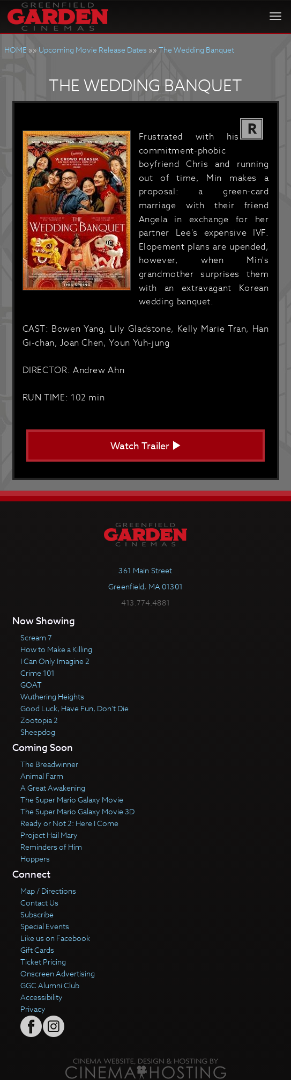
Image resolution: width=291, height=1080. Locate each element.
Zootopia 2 (39, 720)
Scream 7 (36, 637)
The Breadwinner (49, 764)
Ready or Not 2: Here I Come (69, 823)
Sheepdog (37, 732)
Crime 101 (37, 673)
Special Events (44, 926)
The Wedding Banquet (196, 50)
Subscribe (37, 914)
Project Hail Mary (49, 835)
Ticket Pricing (43, 962)
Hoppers (35, 858)
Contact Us (39, 902)
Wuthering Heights (52, 696)
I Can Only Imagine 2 (54, 661)
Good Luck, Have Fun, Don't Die (74, 708)
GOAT (31, 685)
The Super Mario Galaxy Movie (71, 799)
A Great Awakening (52, 788)
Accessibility (41, 997)
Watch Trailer (145, 446)
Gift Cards (37, 950)
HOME (15, 50)
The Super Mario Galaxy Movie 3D (77, 811)
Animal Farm (41, 776)
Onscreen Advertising (57, 973)
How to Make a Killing (56, 649)
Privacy (33, 1009)
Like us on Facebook (55, 938)
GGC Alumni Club (49, 985)
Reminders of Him (51, 847)
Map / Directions (48, 891)
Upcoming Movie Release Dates (93, 50)
